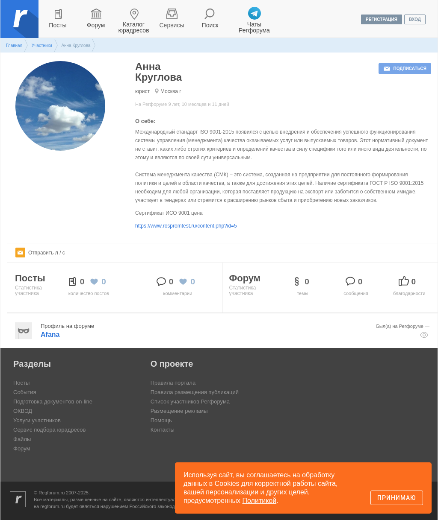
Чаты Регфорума (254, 27)
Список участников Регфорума (190, 401)
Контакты (163, 430)
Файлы (22, 439)
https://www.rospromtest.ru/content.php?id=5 (186, 226)
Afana (50, 334)
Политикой (260, 500)
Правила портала (173, 383)
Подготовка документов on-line (52, 401)
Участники (42, 45)
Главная (14, 45)
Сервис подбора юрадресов (49, 430)
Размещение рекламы (179, 411)
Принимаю (396, 497)
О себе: (145, 121)
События (24, 392)
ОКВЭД (22, 411)
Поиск (210, 25)
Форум (96, 25)
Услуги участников (37, 420)
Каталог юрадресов (133, 27)
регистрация (381, 19)
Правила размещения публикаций (195, 392)
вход (415, 19)
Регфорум (20, 25)
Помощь (161, 420)
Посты (57, 25)
